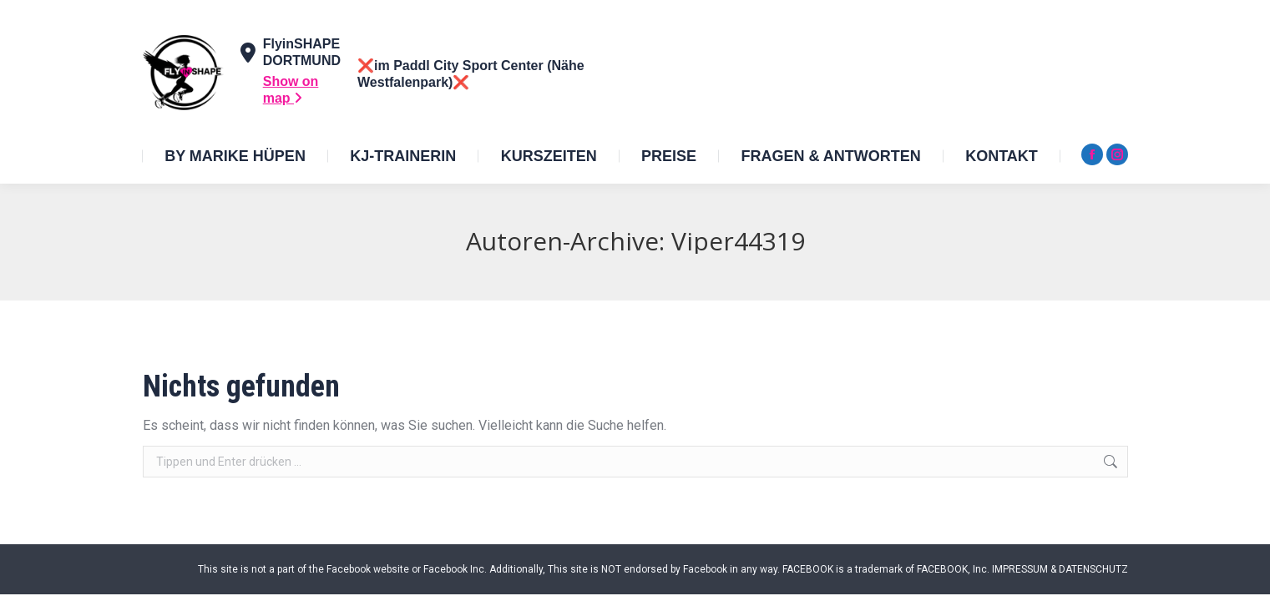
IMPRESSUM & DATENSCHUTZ (1060, 569)
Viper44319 (738, 241)
